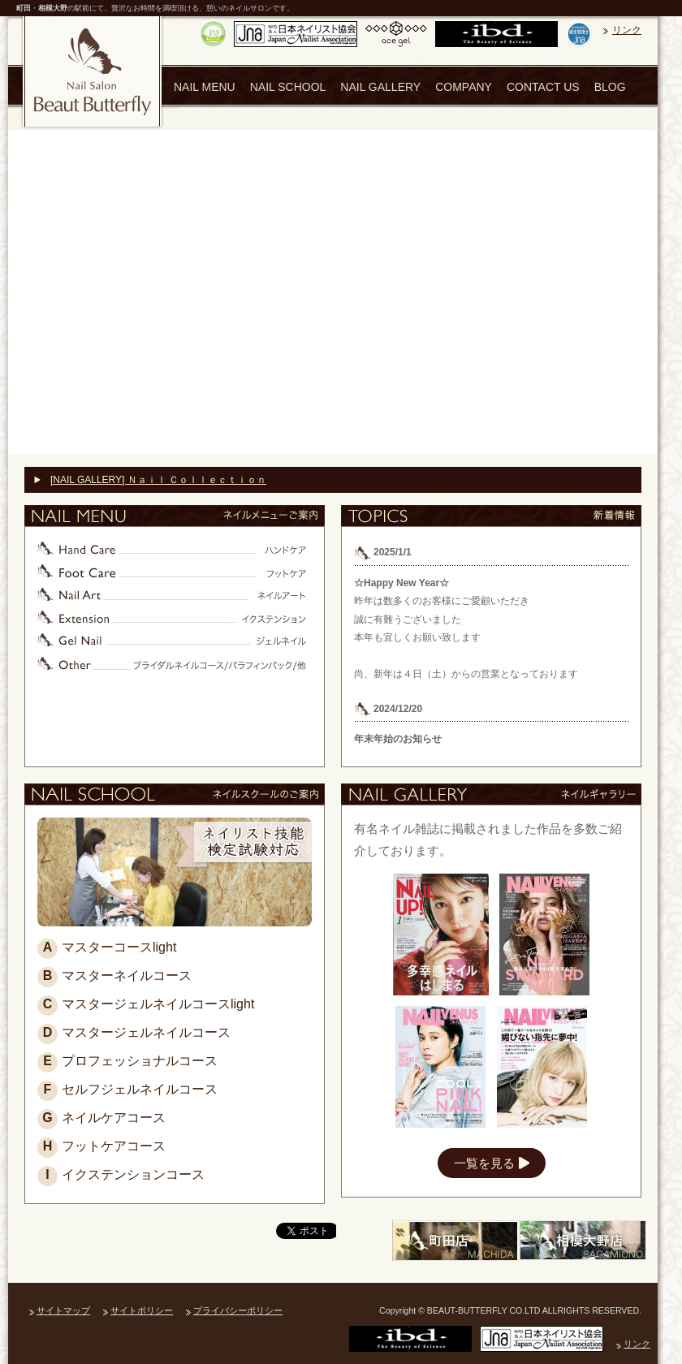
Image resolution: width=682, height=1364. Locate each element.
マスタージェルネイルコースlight (145, 1004)
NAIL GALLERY (380, 86)
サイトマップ (63, 1310)
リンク (626, 30)
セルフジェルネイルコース (127, 1089)
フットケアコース (101, 1146)
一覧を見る (491, 1163)
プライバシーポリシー (238, 1310)
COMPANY (463, 86)
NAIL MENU (204, 86)
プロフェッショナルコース (127, 1061)
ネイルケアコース (101, 1117)
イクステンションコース (121, 1174)
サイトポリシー (141, 1310)
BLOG (610, 86)
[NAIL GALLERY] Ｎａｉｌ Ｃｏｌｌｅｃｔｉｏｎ (158, 480)
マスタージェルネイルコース (134, 1032)
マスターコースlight (106, 947)
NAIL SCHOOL (288, 86)
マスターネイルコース (114, 975)
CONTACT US (543, 86)
